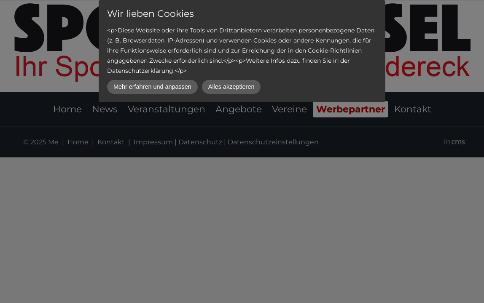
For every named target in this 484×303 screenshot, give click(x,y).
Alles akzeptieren (231, 86)
